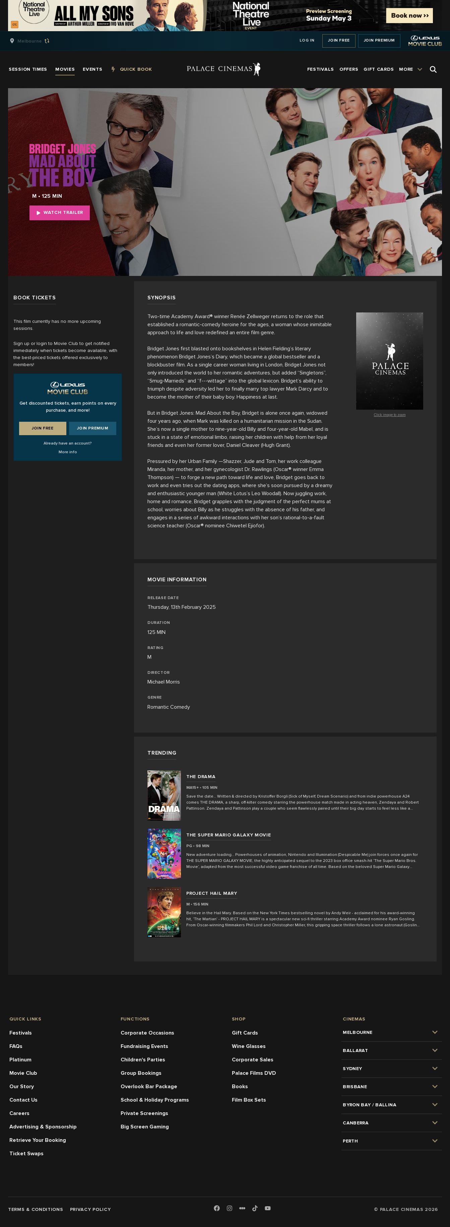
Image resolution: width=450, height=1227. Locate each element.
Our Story (21, 1086)
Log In (307, 40)
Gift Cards (245, 1033)
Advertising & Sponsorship (43, 1126)
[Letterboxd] (242, 1208)
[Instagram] (230, 1208)
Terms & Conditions (35, 1209)
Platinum (20, 1059)
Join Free (338, 40)
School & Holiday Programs (155, 1100)
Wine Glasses (249, 1046)
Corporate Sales (252, 1059)
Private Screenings (144, 1113)
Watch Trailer (59, 212)
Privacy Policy (90, 1209)
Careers (19, 1113)
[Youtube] (268, 1208)
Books (240, 1086)
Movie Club (23, 1073)
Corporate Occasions (147, 1033)
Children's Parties (143, 1059)
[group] (36, 41)
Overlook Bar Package (149, 1086)
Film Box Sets (249, 1100)
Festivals (20, 1033)
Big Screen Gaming (145, 1126)
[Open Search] (433, 69)
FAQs (15, 1046)
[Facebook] (217, 1208)
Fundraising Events (144, 1046)
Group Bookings (141, 1073)
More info (68, 452)
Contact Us (23, 1100)
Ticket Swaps (26, 1153)
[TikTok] (255, 1208)
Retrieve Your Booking (37, 1140)
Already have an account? (68, 443)
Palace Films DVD (254, 1073)
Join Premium (379, 40)
